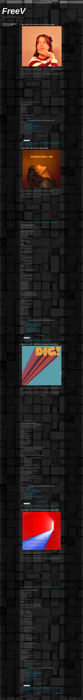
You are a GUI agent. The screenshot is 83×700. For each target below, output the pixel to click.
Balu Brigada (33, 687)
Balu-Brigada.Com (38, 663)
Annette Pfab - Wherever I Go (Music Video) (34, 148)
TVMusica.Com (40, 131)
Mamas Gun (33, 506)
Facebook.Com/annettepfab (40, 222)
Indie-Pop (55, 688)
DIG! (42, 505)
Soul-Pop (54, 506)
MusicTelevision (31, 121)
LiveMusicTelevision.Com (34, 126)
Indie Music (28, 340)
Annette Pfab (26, 339)
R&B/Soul (50, 506)
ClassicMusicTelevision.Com (36, 125)
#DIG (25, 505)
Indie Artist (23, 340)
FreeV (28, 143)
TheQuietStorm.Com (32, 123)
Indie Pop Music (33, 340)
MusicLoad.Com (29, 132)
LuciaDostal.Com (38, 102)
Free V (25, 143)
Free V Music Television (28, 688)
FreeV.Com (38, 143)
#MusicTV (41, 142)
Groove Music (27, 506)
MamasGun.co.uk (37, 420)
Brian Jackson (38, 505)
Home (38, 693)
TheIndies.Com (28, 122)
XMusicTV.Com (29, 133)
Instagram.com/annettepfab (52, 222)
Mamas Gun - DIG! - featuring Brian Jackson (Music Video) (39, 344)
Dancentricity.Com (29, 129)
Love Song (43, 143)
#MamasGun (32, 505)
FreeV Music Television (50, 339)
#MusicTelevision (36, 142)
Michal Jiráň (39, 340)
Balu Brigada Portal (39, 687)
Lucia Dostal (47, 143)
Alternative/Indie (27, 687)
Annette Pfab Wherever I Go (34, 339)
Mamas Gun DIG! (39, 506)
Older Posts (59, 693)
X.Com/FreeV (30, 118)
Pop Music (32, 144)
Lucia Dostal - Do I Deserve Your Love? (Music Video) (37, 24)
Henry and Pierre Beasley (48, 688)
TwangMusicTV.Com (32, 127)
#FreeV (25, 142)
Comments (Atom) (29, 696)
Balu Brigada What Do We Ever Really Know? (52, 687)
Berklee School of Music (48, 142)
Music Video (27, 144)
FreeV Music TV (33, 143)
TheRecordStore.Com (32, 128)
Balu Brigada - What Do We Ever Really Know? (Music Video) (40, 510)
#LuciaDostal (29, 142)
